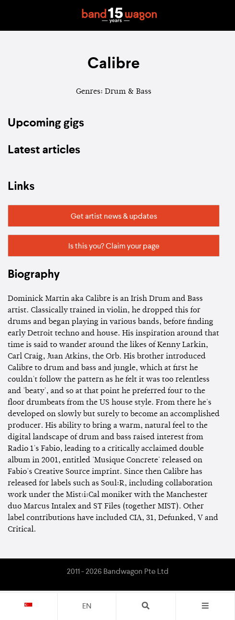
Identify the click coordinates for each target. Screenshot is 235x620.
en (86, 606)
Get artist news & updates (114, 217)
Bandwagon (119, 15)
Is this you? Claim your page (114, 246)
